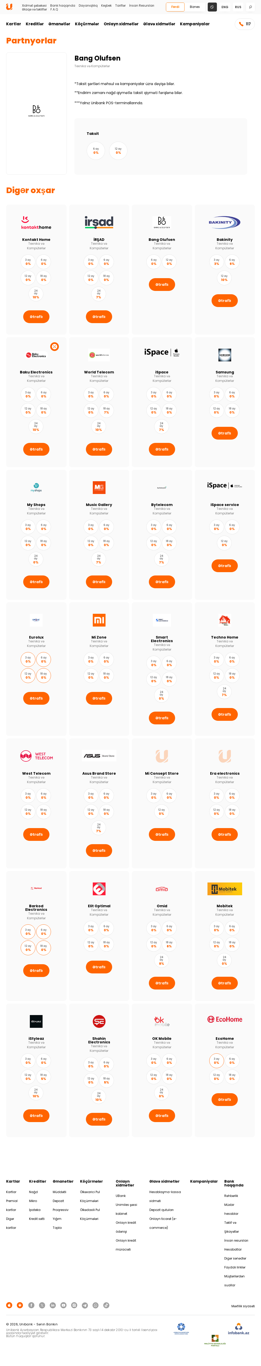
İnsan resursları (236, 1240)
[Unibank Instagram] (75, 1305)
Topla (57, 1228)
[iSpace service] (225, 535)
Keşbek (106, 5)
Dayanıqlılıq (88, 5)
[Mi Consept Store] (162, 803)
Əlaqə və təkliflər (34, 9)
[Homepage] (9, 8)
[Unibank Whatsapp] (96, 1305)
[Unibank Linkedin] (53, 1305)
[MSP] (215, 1341)
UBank (121, 1196)
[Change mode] (212, 6)
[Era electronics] (225, 803)
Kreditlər (35, 24)
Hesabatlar (233, 1249)
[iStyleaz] (36, 1070)
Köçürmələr (87, 24)
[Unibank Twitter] (43, 1305)
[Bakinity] (225, 270)
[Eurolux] (36, 669)
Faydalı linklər (234, 1267)
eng (224, 7)
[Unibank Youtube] (64, 1305)
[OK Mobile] (162, 1070)
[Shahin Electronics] (99, 1070)
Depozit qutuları (161, 1210)
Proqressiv (61, 1210)
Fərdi (175, 7)
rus (238, 7)
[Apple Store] (10, 1305)
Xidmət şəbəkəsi (34, 5)
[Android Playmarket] (20, 1305)
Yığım (57, 1219)
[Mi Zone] (99, 669)
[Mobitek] (225, 936)
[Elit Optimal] (99, 936)
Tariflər (120, 5)
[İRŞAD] (99, 270)
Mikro (33, 1201)
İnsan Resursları (141, 5)
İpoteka (35, 1210)
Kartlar (13, 24)
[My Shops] (36, 535)
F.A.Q (54, 9)
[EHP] (208, 1329)
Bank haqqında (62, 5)
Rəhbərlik (231, 1196)
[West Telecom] (36, 803)
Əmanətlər (59, 24)
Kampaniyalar (195, 24)
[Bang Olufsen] (162, 270)
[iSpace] (162, 402)
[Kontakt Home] (36, 270)
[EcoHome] (225, 1070)
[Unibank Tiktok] (106, 1305)
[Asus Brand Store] (99, 803)
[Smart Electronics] (162, 669)
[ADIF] (181, 1329)
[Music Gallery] (99, 535)
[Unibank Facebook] (32, 1305)
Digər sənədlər (235, 1258)
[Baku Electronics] (36, 402)
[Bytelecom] (162, 535)
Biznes (195, 7)
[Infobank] (238, 1329)
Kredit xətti (37, 1219)
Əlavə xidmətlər (159, 24)
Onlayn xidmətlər (121, 24)
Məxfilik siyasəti (243, 1306)
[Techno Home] (225, 669)
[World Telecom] (99, 402)
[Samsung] (225, 402)
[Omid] (162, 936)
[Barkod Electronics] (36, 936)
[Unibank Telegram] (85, 1305)
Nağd (33, 1192)
